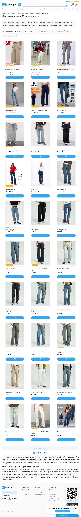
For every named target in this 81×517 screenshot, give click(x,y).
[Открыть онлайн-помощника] (67, 515)
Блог (23, 492)
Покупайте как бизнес (39, 490)
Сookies (71, 508)
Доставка (51, 492)
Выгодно (57, 9)
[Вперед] (47, 453)
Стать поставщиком (39, 492)
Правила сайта (26, 490)
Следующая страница (40, 448)
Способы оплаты (53, 490)
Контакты (24, 494)
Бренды (66, 9)
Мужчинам (23, 9)
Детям (32, 9)
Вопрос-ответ (52, 496)
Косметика (47, 9)
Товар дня (75, 9)
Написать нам (9, 492)
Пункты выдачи (53, 494)
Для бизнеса (75, 1)
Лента (68, 1)
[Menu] (19, 4)
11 (44, 452)
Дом (39, 9)
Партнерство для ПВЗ (39, 494)
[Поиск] (66, 5)
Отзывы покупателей (54, 498)
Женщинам (13, 9)
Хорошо (63, 511)
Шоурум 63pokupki (54, 500)
